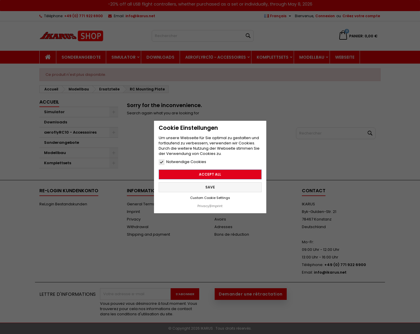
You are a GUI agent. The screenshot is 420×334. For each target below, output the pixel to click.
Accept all (210, 174)
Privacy (203, 206)
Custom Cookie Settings (210, 197)
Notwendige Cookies (182, 162)
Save (210, 187)
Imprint (217, 206)
